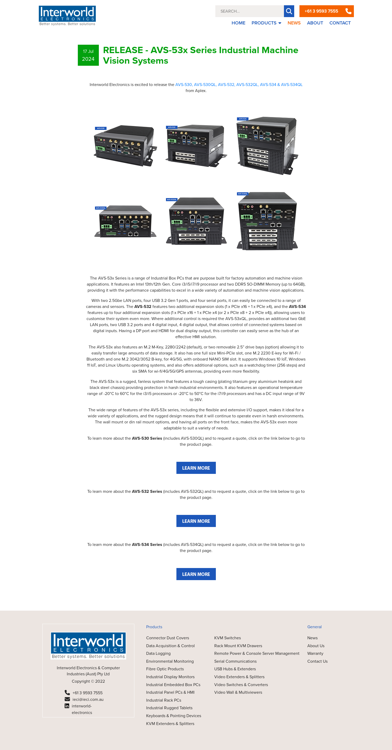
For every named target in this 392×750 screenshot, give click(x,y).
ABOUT (315, 22)
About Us (315, 646)
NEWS (294, 22)
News (312, 638)
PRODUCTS (266, 22)
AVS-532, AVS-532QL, (238, 85)
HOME (238, 22)
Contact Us (317, 661)
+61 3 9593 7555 (321, 11)
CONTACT (340, 22)
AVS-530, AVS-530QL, (196, 85)
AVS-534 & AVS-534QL (281, 85)
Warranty (315, 653)
